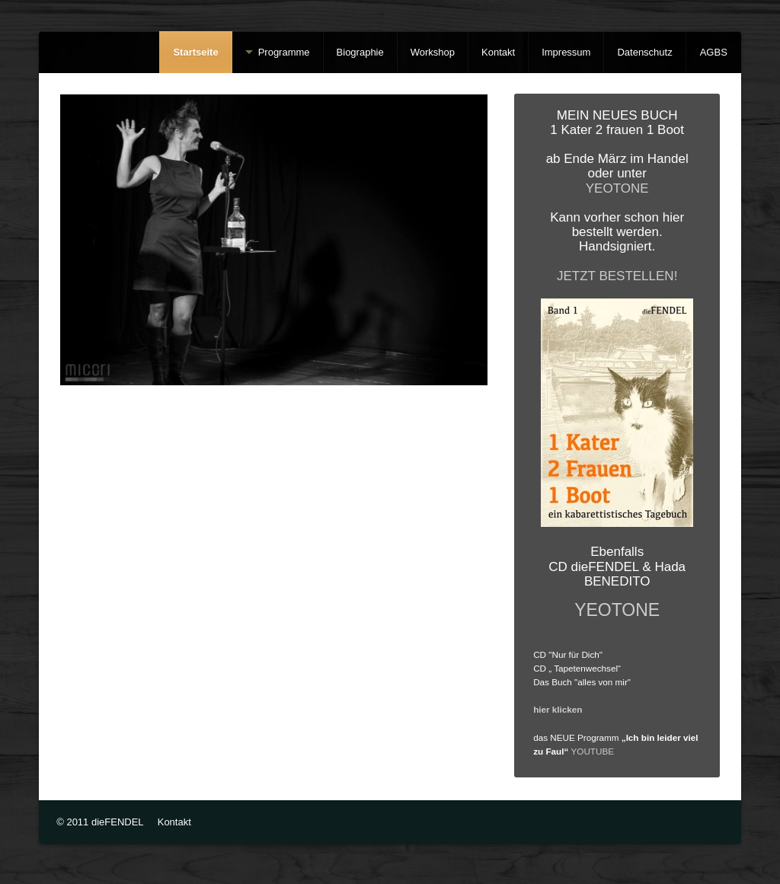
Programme (284, 52)
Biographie (360, 52)
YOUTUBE (593, 751)
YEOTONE (617, 188)
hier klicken (557, 709)
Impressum (566, 52)
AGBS (713, 52)
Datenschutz (644, 52)
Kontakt (498, 52)
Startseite (195, 52)
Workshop (433, 52)
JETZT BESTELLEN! (617, 276)
